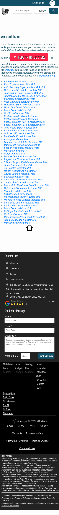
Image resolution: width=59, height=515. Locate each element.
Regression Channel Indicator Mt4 (22, 159)
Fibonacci (41, 372)
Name (8, 316)
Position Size (40, 384)
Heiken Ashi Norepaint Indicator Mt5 (23, 188)
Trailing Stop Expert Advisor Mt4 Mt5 (23, 93)
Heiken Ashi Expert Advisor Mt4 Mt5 (23, 90)
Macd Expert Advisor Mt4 (17, 110)
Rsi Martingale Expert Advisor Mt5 (22, 196)
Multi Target (39, 375)
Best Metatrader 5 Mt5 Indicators (21, 119)
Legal (10, 425)
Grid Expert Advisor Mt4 (16, 113)
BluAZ (6, 405)
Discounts (16, 433)
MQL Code (8, 397)
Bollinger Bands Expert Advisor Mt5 (22, 211)
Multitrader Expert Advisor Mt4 (20, 136)
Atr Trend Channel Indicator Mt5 (21, 205)
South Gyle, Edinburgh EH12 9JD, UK (26, 296)
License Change (40, 440)
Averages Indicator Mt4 (16, 139)
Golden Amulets (7, 409)
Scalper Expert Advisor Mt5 (18, 194)
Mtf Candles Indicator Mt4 (17, 222)
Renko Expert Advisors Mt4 (18, 81)
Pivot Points (39, 388)
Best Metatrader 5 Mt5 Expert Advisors (24, 124)
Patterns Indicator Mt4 (16, 150)
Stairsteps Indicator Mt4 (16, 176)
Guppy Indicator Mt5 (15, 153)
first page (10, 69)
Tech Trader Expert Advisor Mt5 (20, 127)
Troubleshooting (34, 433)
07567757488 (14, 279)
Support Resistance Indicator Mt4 (21, 182)
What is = (13, 355)
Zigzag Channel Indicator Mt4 (19, 173)
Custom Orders (27, 448)
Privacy (44, 425)
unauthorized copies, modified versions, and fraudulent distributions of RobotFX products (30, 504)
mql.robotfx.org (47, 75)
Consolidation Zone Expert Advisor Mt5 (24, 217)
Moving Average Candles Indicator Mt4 (24, 199)
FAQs (21, 425)
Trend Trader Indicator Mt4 (18, 165)
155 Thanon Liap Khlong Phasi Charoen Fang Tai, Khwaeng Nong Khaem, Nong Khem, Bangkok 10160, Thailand (30, 285)
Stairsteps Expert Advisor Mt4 (19, 98)
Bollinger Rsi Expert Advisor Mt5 (21, 130)
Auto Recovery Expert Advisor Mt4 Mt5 (24, 87)
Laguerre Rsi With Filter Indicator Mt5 (23, 142)
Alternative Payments (17, 440)
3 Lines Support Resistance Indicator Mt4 (25, 162)
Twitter (11, 273)
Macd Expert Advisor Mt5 (17, 208)
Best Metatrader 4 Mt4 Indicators (21, 116)
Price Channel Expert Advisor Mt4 (21, 101)
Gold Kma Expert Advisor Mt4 (19, 133)
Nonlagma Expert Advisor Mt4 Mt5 (22, 104)
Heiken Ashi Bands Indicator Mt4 (21, 170)
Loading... (8, 372)
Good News (9, 401)
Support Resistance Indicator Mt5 (21, 147)
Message (12, 262)
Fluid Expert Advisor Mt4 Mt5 (19, 84)
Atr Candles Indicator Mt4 (17, 168)
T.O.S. (32, 425)
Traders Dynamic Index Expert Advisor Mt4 (26, 96)
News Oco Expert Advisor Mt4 (20, 107)
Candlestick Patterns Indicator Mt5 (22, 145)
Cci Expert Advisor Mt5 (16, 214)
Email (8, 326)
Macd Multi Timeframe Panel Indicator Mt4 (26, 185)
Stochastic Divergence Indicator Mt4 (23, 179)
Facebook (12, 268)
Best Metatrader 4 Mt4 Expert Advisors (24, 121)
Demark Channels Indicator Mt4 (20, 156)
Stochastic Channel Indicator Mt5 (21, 202)
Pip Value (41, 380)
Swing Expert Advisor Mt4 (17, 191)
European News (8, 413)
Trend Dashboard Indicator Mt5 (20, 220)
